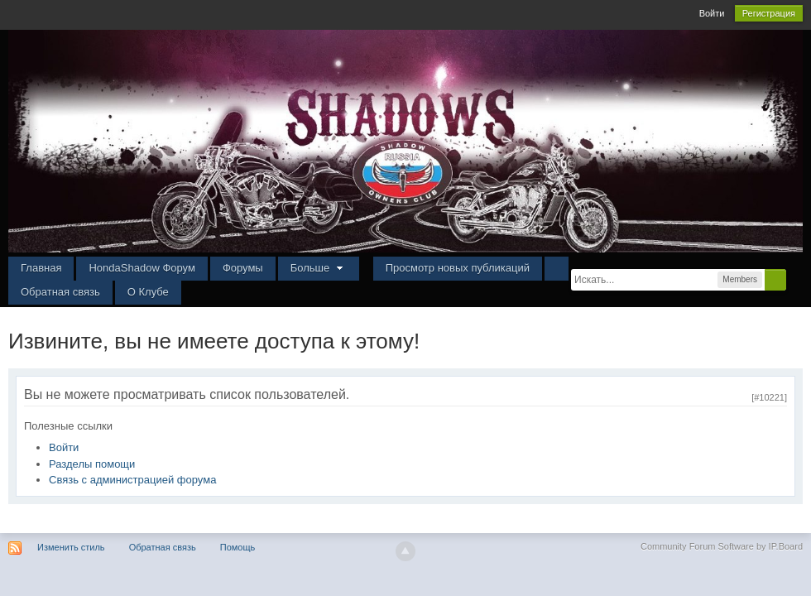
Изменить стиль (71, 547)
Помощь (238, 547)
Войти (712, 13)
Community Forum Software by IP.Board (722, 546)
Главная (41, 268)
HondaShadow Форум (141, 268)
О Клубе (148, 292)
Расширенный (796, 279)
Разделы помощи (92, 464)
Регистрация (768, 13)
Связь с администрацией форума (132, 479)
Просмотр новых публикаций (458, 268)
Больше (318, 268)
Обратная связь (60, 292)
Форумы (243, 268)
